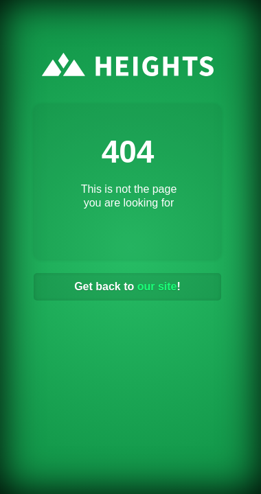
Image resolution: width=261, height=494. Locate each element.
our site (157, 286)
